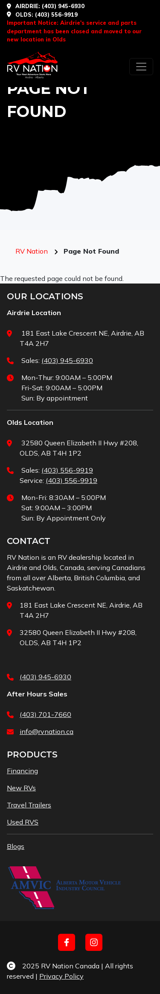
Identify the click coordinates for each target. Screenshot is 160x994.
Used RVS (22, 822)
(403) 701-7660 (45, 714)
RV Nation (31, 251)
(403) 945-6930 (63, 6)
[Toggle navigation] (141, 66)
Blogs (15, 846)
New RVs (21, 788)
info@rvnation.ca (46, 731)
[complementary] (98, 947)
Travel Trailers (29, 805)
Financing (22, 770)
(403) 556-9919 (67, 470)
